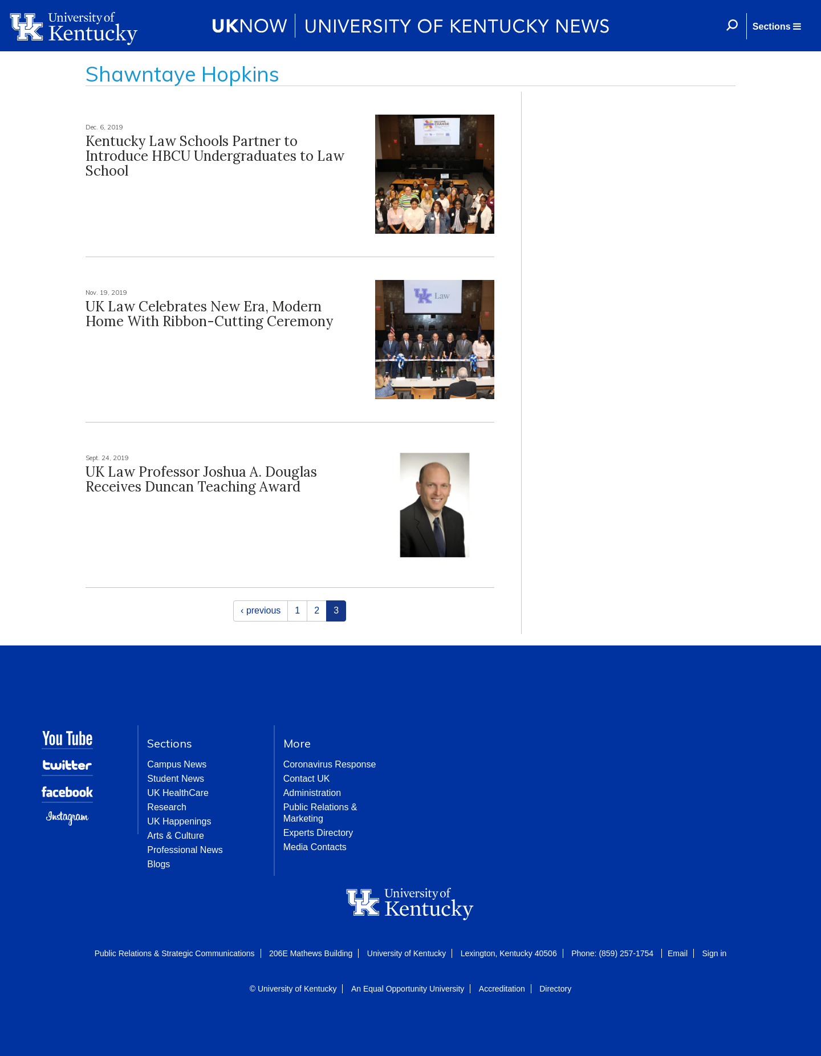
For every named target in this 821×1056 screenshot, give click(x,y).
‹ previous (261, 610)
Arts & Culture (175, 835)
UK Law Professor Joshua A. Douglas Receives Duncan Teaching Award (201, 479)
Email (678, 953)
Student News (175, 778)
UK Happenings (179, 821)
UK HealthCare (178, 793)
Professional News (185, 850)
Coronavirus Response (329, 764)
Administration (312, 793)
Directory (555, 988)
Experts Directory (318, 833)
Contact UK (306, 778)
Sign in (714, 953)
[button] (776, 26)
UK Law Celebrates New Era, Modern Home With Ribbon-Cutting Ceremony (209, 314)
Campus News (176, 764)
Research (166, 807)
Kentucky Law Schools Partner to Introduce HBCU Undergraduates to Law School (215, 156)
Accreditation (502, 988)
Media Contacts (315, 847)
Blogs (158, 864)
